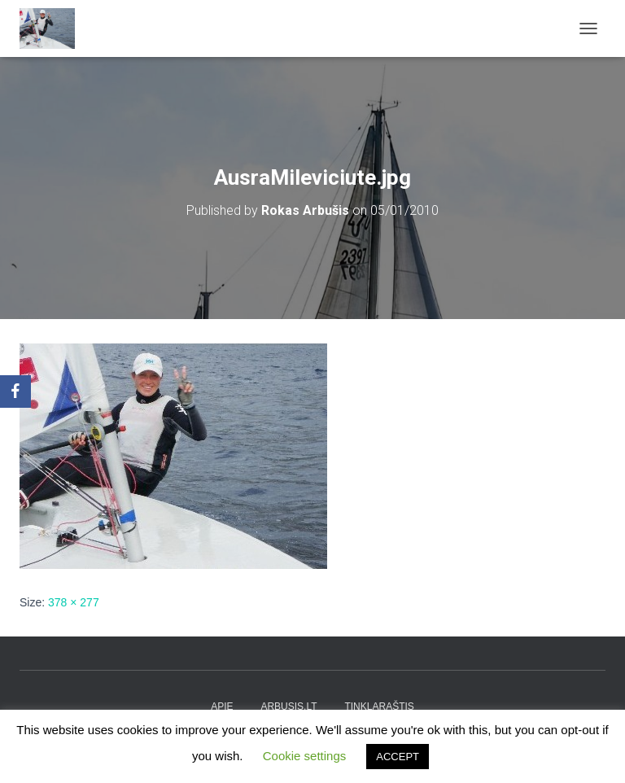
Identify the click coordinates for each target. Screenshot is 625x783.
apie (222, 706)
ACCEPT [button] (397, 756)
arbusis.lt (288, 706)
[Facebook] (15, 391)
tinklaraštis (378, 706)
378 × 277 (73, 602)
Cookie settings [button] (305, 756)
